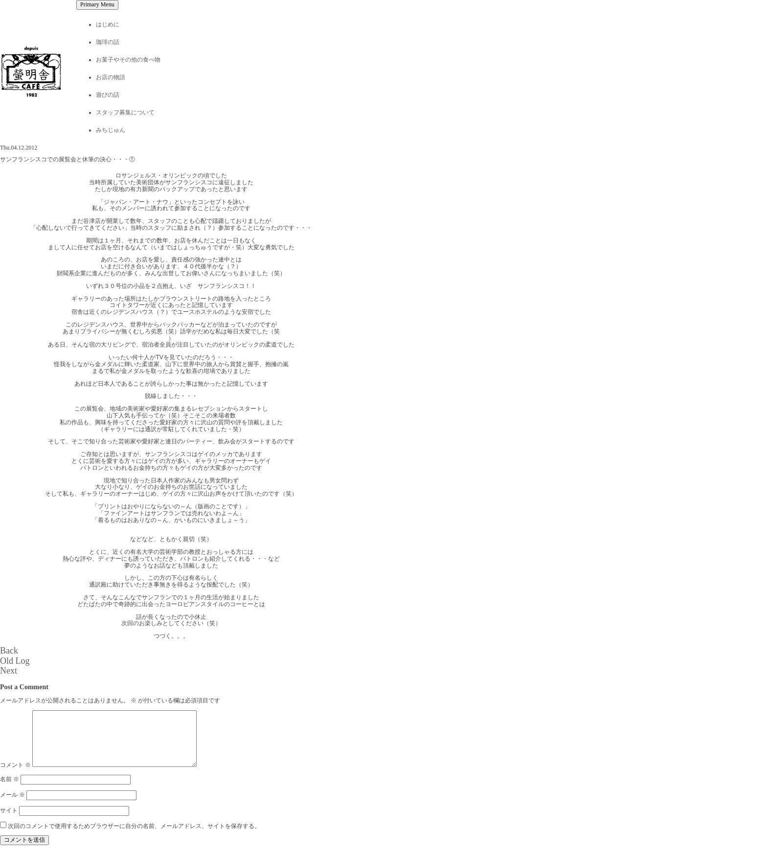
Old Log (15, 661)
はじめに (107, 24)
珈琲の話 (107, 42)
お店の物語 (110, 77)
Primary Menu (97, 4)
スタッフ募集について (125, 112)
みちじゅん (110, 130)
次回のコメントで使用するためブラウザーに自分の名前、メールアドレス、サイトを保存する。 (134, 826)
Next (8, 671)
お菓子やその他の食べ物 (128, 59)
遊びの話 (107, 94)
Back (9, 650)
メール (12, 794)
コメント (15, 765)
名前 (9, 779)
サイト (9, 810)
